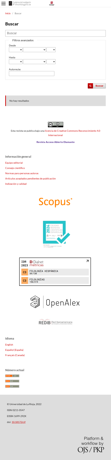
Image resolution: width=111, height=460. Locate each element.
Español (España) (14, 349)
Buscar (99, 85)
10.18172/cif (19, 421)
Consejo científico (15, 167)
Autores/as (15, 69)
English (9, 344)
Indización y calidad (16, 183)
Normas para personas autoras (21, 173)
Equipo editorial (14, 162)
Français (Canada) (15, 355)
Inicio (7, 13)
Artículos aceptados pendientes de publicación (30, 178)
